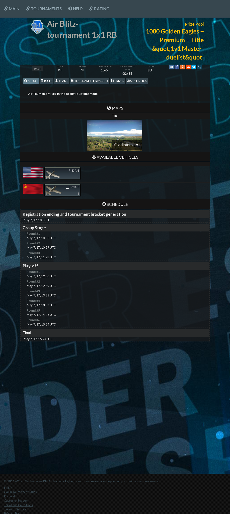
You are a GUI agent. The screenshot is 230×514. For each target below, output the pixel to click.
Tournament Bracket (89, 81)
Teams (61, 81)
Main (12, 8)
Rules (46, 81)
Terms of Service (15, 509)
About (31, 81)
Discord (9, 496)
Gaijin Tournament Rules (20, 492)
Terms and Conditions (18, 505)
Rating (99, 8)
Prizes (117, 81)
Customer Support (16, 500)
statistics (137, 81)
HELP (75, 8)
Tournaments (44, 8)
